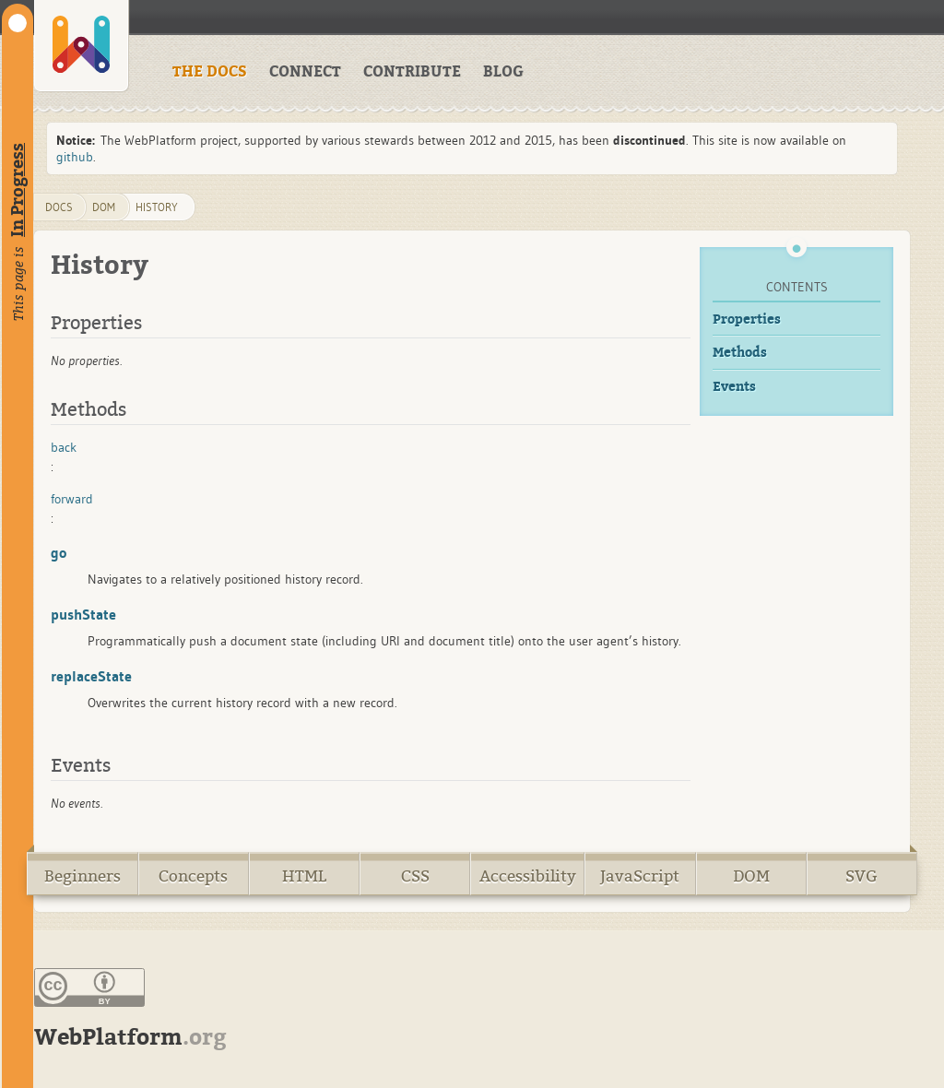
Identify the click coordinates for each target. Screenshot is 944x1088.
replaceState (91, 676)
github (74, 156)
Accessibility (527, 876)
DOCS (59, 207)
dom (103, 207)
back (64, 447)
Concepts (193, 876)
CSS (415, 876)
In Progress (17, 190)
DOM (751, 876)
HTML (304, 876)
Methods (740, 353)
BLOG (503, 72)
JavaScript (639, 876)
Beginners (82, 876)
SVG (861, 876)
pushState (83, 614)
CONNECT (305, 72)
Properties (747, 319)
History (157, 207)
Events (734, 387)
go (58, 552)
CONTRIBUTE (412, 72)
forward (72, 499)
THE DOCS (209, 72)
